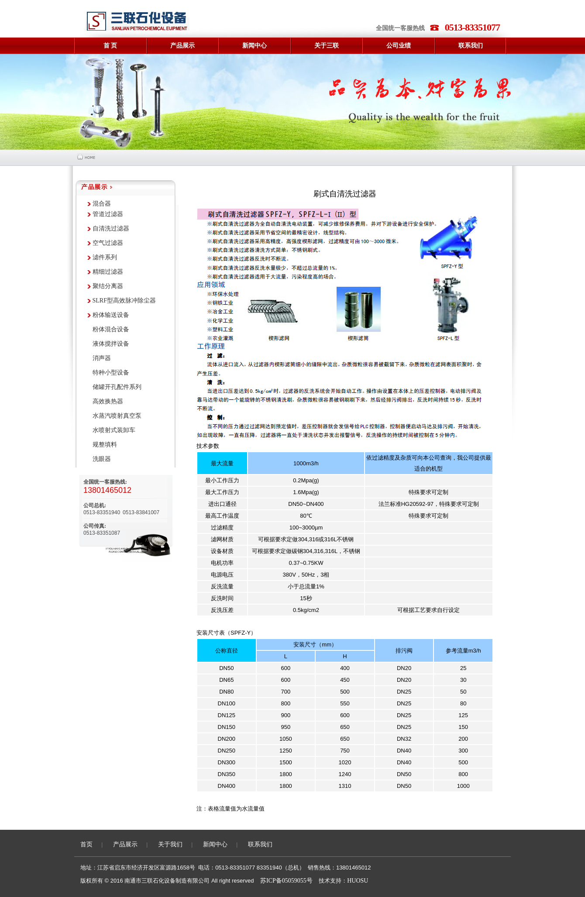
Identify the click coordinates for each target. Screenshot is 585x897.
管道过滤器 (108, 214)
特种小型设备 (111, 372)
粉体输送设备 (111, 315)
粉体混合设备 (111, 329)
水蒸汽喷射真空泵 (117, 415)
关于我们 (170, 844)
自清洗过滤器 (111, 228)
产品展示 (125, 844)
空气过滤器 (108, 243)
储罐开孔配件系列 (117, 387)
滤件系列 (105, 257)
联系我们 (260, 844)
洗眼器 (102, 459)
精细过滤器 (108, 271)
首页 (86, 844)
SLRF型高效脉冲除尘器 (124, 300)
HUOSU (357, 880)
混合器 (102, 203)
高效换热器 (108, 401)
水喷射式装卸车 (114, 430)
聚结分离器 (108, 286)
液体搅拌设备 (111, 343)
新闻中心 (215, 844)
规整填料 (105, 444)
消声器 (102, 358)
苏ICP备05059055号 (286, 880)
